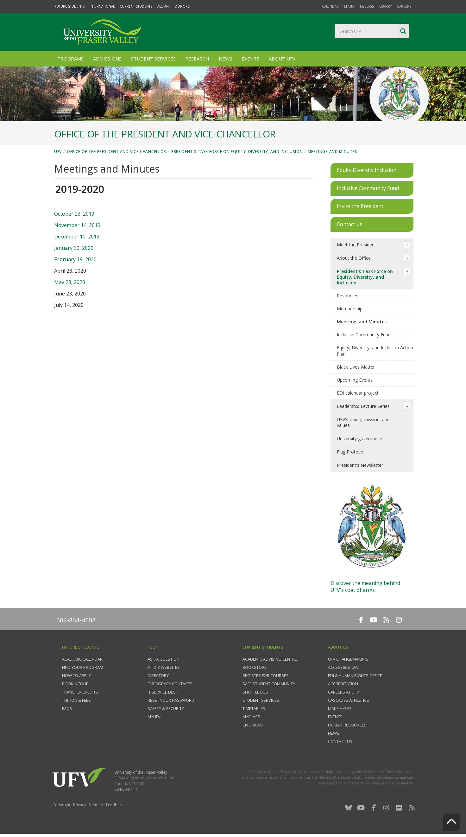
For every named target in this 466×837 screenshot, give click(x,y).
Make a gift (339, 708)
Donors (182, 6)
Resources (347, 296)
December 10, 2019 (76, 236)
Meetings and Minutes (332, 151)
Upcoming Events (355, 380)
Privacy (79, 805)
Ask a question (163, 659)
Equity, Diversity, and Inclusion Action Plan (375, 351)
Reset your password (171, 700)
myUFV (349, 6)
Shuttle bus (255, 692)
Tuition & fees (76, 700)
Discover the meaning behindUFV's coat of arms (365, 587)
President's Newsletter (360, 465)
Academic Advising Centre (269, 659)
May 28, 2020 (69, 282)
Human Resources (347, 725)
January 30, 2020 (73, 247)
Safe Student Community (268, 684)
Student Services (153, 58)
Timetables (253, 708)
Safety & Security (166, 708)
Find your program (82, 667)
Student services (260, 700)
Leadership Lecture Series (363, 406)
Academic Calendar (82, 659)
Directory (158, 675)
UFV (58, 151)
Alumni (163, 6)
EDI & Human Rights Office (355, 675)
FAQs (67, 708)
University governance (359, 438)
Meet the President (356, 245)
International (102, 6)
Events (250, 58)
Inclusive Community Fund (364, 335)
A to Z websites (164, 667)
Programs (70, 58)
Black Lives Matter (356, 367)
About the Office (354, 258)
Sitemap (96, 805)
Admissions (107, 58)
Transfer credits (80, 692)
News (225, 58)
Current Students (136, 6)
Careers (404, 6)
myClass (367, 6)
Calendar (330, 6)
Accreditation (343, 684)
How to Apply (76, 675)
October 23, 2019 (74, 213)
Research (197, 58)
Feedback (114, 805)
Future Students (70, 6)
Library (385, 6)
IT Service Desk (163, 692)
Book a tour (75, 684)
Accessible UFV (343, 667)
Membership (349, 309)
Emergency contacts (170, 684)
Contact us (340, 741)
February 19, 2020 (75, 259)
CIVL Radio (252, 725)
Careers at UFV (343, 692)
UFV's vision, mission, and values (363, 422)
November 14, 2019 (77, 225)
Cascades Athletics (348, 700)
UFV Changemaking (348, 659)
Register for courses (265, 675)
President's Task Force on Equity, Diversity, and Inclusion (237, 151)
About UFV (282, 58)
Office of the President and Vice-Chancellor (116, 151)
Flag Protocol (350, 452)
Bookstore (254, 667)
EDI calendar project (358, 393)
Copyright (61, 805)
